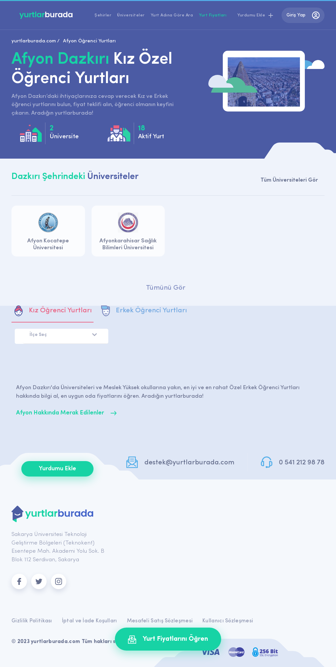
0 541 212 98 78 (302, 462)
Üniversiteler (131, 15)
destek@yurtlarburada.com (189, 462)
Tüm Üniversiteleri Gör (289, 180)
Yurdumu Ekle (57, 469)
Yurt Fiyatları (212, 15)
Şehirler (102, 15)
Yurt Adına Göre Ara (172, 15)
